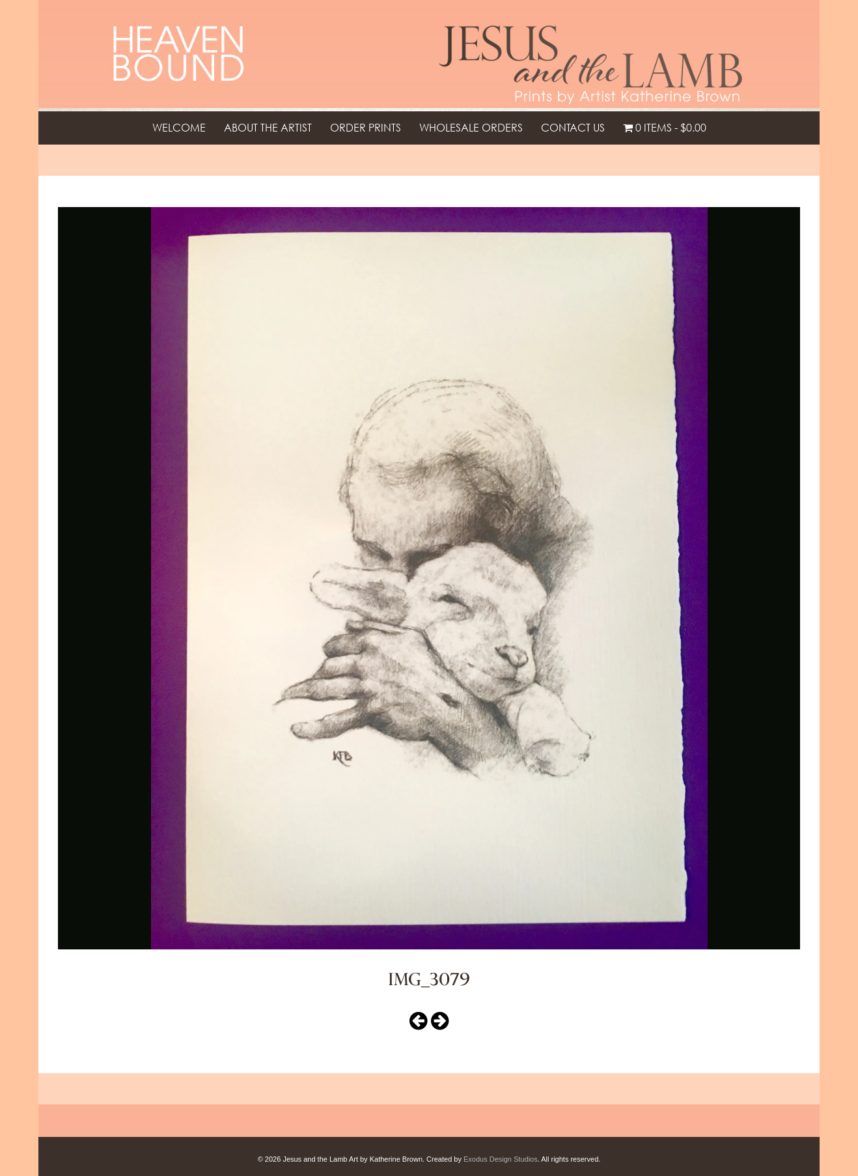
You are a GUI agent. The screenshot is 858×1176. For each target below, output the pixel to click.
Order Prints (365, 127)
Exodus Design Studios (501, 1159)
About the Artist (268, 127)
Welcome (179, 127)
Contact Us (573, 127)
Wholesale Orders (471, 127)
